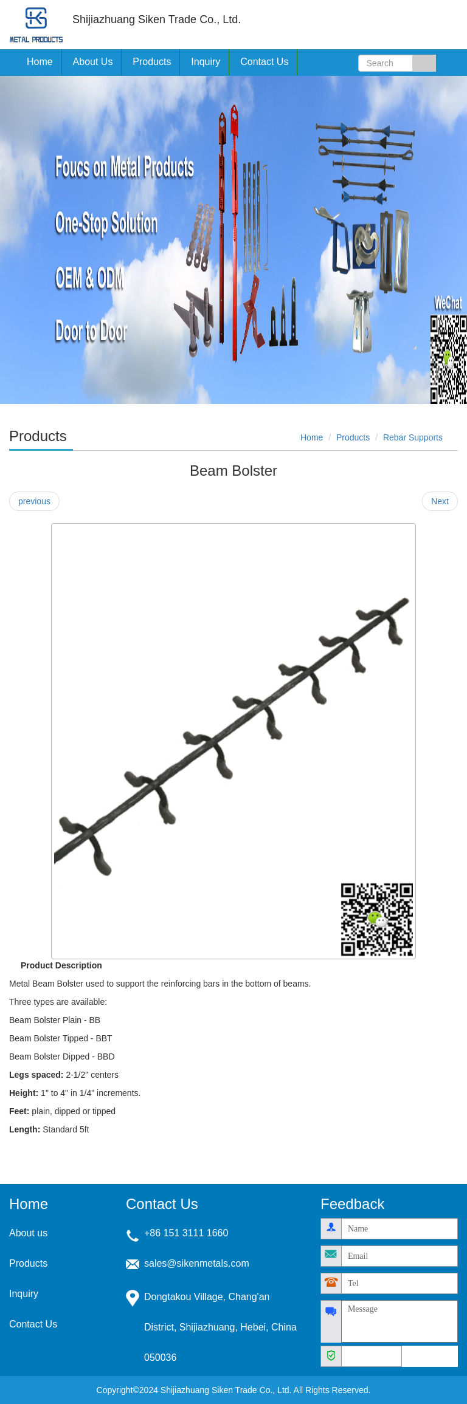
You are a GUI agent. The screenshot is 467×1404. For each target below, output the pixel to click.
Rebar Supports (413, 437)
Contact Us (264, 62)
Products (353, 437)
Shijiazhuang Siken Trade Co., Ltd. (36, 24)
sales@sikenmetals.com (196, 1263)
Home (40, 62)
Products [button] (152, 62)
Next (440, 501)
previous (34, 501)
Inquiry (205, 62)
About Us (93, 62)
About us (28, 1233)
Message (399, 1321)
